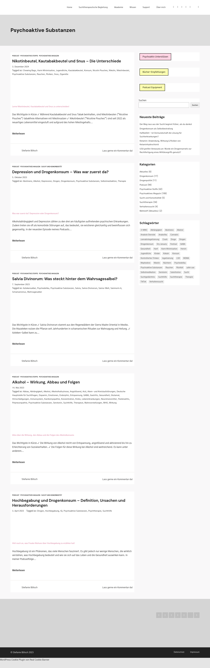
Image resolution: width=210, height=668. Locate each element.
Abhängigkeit (36, 393)
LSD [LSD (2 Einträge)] (178, 259)
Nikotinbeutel (18, 74)
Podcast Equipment (152, 88)
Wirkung (16, 408)
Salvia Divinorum (91, 289)
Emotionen (54, 397)
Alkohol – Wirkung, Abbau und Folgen (48, 383)
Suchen (142, 101)
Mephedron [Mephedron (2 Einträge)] (145, 263)
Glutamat (117, 397)
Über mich (162, 7)
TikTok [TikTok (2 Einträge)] (143, 282)
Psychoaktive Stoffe (30, 56)
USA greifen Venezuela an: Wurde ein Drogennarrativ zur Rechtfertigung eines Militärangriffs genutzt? (166, 151)
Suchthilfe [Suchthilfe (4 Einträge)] (162, 278)
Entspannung (77, 397)
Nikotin (113, 70)
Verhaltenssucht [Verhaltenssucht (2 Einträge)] (156, 282)
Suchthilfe (81, 404)
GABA (87, 397)
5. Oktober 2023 (19, 178)
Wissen (137, 7)
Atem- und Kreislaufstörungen (103, 393)
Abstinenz (27, 182)
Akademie (124, 7)
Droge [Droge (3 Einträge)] (173, 240)
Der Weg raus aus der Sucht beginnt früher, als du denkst (166, 125)
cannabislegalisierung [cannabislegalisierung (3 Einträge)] (150, 240)
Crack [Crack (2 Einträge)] (165, 240)
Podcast (16, 56)
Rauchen (55, 74)
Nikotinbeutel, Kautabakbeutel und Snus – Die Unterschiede (71, 61)
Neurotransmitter (111, 401)
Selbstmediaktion (110, 182)
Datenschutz (179, 659)
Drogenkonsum (69, 182)
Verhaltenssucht (147, 207)
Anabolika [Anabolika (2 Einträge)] (163, 235)
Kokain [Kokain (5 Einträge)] (166, 254)
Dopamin (43, 397)
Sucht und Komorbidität (52, 167)
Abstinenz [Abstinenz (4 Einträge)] (169, 231)
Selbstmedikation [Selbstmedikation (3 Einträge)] (148, 273)
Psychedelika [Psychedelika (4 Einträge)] (179, 263)
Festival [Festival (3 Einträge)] (173, 245)
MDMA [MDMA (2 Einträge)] (186, 259)
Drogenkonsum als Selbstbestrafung (157, 129)
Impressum (195, 659)
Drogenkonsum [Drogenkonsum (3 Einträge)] (147, 245)
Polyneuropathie (32, 404)
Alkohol (37, 182)
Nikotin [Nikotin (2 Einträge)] (157, 263)
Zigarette (79, 74)
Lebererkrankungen (92, 401)
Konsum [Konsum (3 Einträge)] (175, 254)
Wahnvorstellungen (107, 404)
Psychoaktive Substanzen (38, 74)
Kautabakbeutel (76, 70)
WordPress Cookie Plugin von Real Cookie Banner (26, 666)
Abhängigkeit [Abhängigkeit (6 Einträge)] (156, 231)
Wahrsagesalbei (35, 293)
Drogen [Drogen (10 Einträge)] (182, 240)
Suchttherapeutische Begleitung (100, 7)
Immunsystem (37, 401)
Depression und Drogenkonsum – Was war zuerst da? (64, 172)
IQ (62, 517)
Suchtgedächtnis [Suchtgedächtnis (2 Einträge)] (148, 278)
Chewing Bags (29, 70)
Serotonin (71, 404)
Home (77, 7)
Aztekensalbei (29, 289)
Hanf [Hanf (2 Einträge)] (156, 249)
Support (148, 7)
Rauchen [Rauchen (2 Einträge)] (169, 268)
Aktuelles (144, 172)
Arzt (85, 393)
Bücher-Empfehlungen (154, 72)
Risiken (64, 74)
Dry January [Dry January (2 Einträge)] (162, 245)
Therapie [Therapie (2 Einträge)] (189, 278)
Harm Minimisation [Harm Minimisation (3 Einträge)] (169, 249)
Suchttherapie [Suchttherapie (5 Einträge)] (176, 278)
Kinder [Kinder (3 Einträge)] (157, 254)
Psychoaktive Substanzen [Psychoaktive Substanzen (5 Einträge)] (151, 268)
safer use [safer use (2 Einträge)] (190, 268)
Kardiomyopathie (53, 401)
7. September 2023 (21, 286)
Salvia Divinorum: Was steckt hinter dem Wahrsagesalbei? (69, 280)
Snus (71, 74)
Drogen (57, 182)
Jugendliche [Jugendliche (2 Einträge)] (146, 254)
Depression (47, 182)
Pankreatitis (17, 404)
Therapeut (92, 404)
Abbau (26, 393)
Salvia (79, 289)
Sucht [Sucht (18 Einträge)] (186, 273)
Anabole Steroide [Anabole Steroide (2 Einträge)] (148, 235)
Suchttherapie (146, 203)
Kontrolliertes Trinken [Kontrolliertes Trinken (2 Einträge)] (150, 259)
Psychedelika (43, 289)
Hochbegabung (53, 517)
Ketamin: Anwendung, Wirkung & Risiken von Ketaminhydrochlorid (160, 143)
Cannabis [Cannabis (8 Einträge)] (174, 235)
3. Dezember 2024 (20, 67)
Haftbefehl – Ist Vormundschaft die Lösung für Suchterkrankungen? (161, 135)
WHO (120, 404)
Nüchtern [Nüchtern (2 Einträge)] (167, 263)
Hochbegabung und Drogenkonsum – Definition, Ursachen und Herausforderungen (69, 509)
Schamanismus (19, 293)
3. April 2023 (18, 517)
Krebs (79, 401)
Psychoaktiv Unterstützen (155, 57)
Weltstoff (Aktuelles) (149, 212)
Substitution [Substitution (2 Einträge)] (175, 273)
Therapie (124, 182)
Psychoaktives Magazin (50, 56)
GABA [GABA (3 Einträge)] (182, 245)
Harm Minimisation (46, 70)
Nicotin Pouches (101, 70)
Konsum (89, 70)
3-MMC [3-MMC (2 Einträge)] (144, 231)
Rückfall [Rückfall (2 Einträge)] (179, 268)
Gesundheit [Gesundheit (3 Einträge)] (145, 249)
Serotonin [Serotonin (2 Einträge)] (163, 273)
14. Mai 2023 (18, 389)
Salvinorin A (117, 289)
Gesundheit (106, 397)
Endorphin (65, 397)
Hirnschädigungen (20, 401)
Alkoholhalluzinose (61, 393)
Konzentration (68, 401)
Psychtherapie (96, 517)
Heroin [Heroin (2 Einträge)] (183, 249)
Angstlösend (76, 393)
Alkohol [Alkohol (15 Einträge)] (180, 231)
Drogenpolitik (146, 181)
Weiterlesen (18, 134)
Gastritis (96, 397)
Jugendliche (62, 70)
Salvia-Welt (105, 289)
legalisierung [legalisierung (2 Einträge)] (167, 259)
